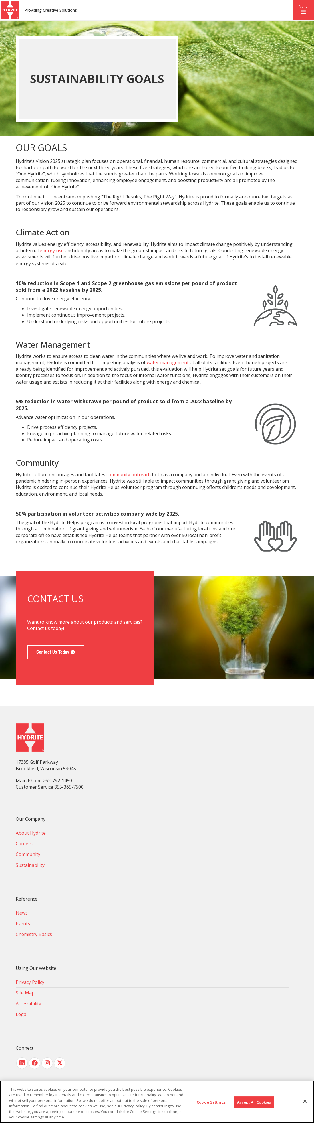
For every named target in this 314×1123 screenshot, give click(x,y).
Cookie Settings (211, 1102)
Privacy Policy (30, 982)
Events (23, 923)
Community (28, 854)
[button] (303, 10)
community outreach (128, 474)
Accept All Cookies (254, 1102)
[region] (157, 1102)
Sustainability (30, 865)
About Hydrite (31, 833)
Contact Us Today (52, 652)
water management (168, 362)
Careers (24, 843)
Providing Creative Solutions (50, 10)
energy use (52, 250)
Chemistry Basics (34, 934)
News (22, 913)
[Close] (305, 1101)
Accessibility (28, 1003)
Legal (21, 1014)
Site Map (25, 993)
